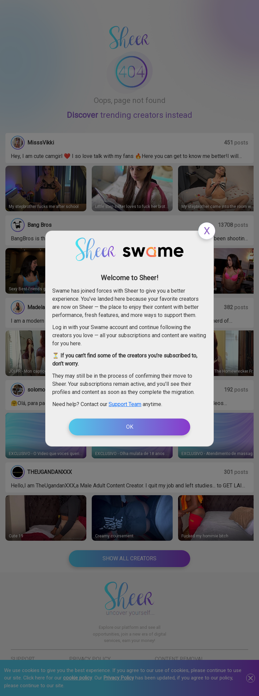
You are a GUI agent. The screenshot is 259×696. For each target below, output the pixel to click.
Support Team (125, 404)
